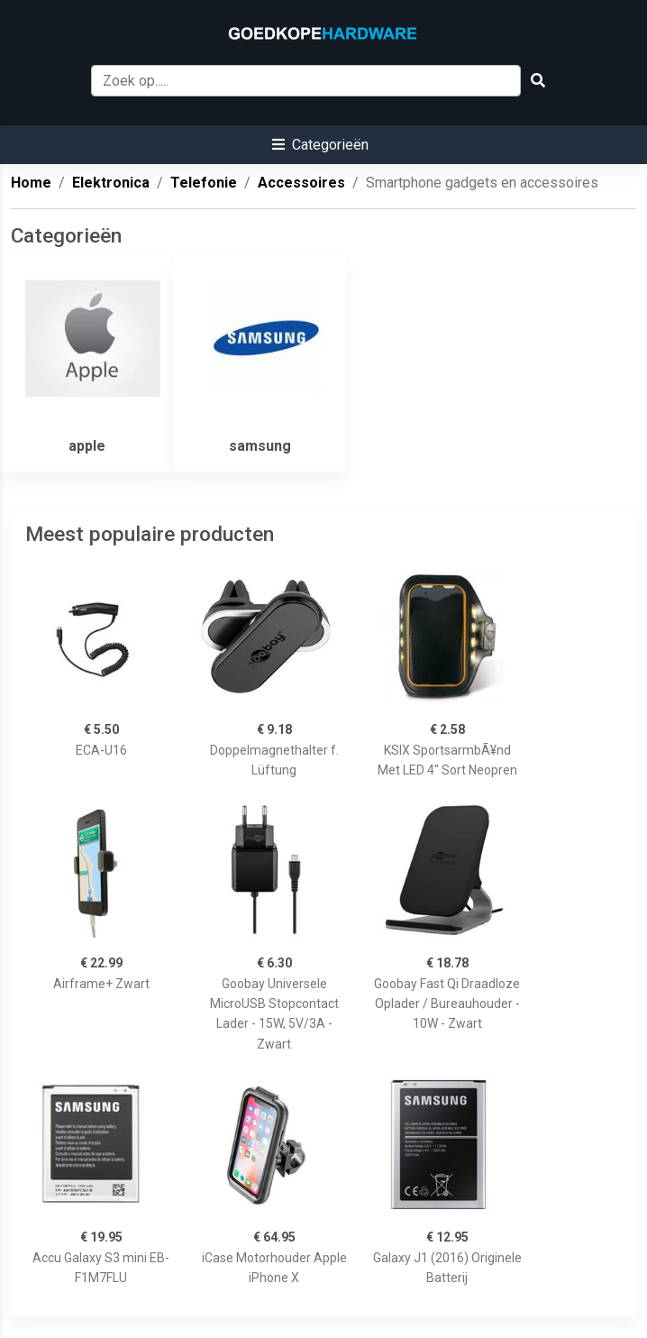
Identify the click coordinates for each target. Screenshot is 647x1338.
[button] (320, 144)
